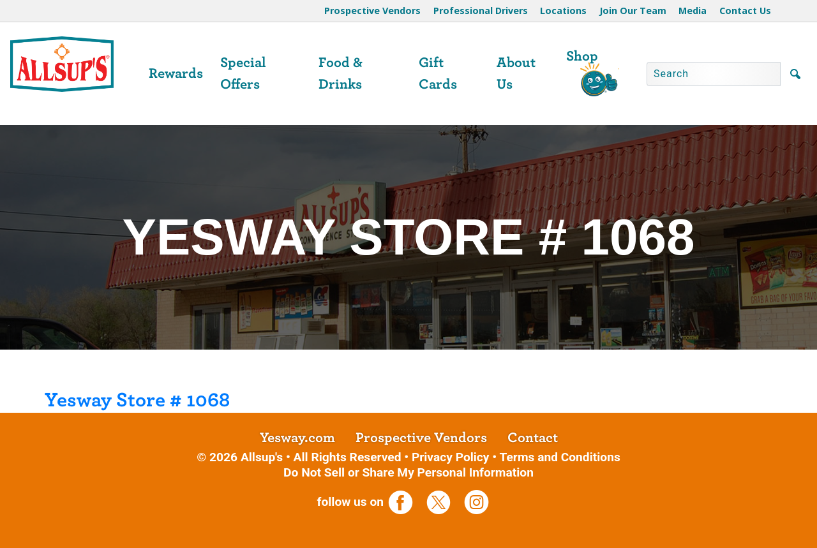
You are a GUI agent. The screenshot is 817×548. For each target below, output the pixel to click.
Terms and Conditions (559, 457)
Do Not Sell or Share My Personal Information (408, 472)
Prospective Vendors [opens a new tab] (421, 438)
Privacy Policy (451, 457)
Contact (532, 438)
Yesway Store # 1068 (137, 400)
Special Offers (243, 73)
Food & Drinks (341, 73)
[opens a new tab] (405, 501)
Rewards (176, 73)
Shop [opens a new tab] (582, 56)
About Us (516, 73)
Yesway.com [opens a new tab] (297, 438)
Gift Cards (438, 73)
